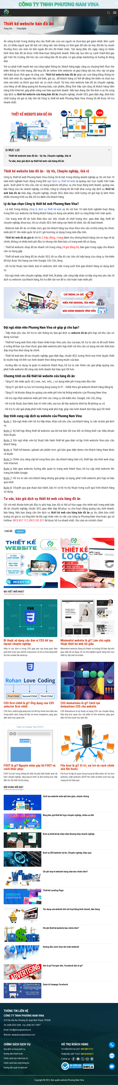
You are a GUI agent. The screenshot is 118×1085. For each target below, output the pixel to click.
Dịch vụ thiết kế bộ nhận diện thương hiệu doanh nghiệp (68, 834)
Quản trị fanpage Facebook (55, 984)
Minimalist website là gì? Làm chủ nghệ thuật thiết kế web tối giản (85, 642)
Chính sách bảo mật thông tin (16, 1063)
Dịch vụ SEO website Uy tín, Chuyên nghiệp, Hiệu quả (67, 853)
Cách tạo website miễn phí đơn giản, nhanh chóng (66, 796)
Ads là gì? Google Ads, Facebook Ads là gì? (63, 965)
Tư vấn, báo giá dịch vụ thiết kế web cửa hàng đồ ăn (36, 161)
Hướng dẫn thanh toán (13, 1053)
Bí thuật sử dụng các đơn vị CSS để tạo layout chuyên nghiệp (28, 642)
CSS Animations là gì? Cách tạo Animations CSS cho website (80, 704)
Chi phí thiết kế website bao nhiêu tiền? (61, 928)
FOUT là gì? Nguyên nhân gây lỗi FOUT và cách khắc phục (29, 767)
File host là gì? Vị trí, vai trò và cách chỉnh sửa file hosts (87, 767)
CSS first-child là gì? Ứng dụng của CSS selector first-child (29, 704)
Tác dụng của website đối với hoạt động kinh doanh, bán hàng (71, 909)
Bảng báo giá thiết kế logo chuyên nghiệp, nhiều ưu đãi (68, 815)
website (20, 531)
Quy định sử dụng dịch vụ (14, 1049)
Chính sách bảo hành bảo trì (16, 1058)
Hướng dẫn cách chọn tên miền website (61, 947)
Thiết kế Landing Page (53, 890)
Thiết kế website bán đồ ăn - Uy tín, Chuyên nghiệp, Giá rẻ (39, 155)
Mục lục (57, 150)
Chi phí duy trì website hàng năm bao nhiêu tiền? (65, 871)
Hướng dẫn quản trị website (15, 1067)
